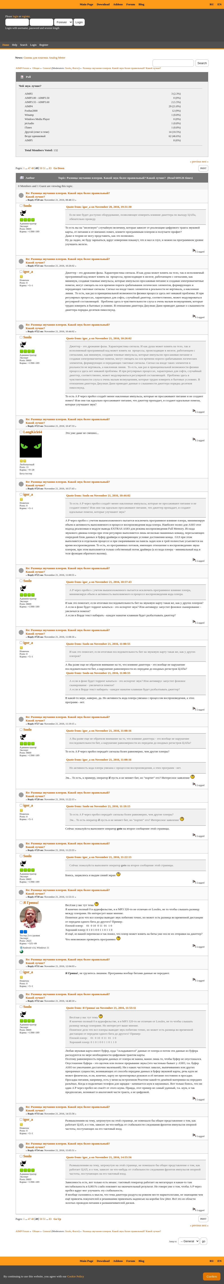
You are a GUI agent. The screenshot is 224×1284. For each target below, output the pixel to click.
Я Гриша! (31, 902)
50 (41, 168)
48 (32, 168)
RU (212, 4)
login (15, 16)
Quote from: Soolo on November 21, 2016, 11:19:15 (98, 806)
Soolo (68, 68)
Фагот (75, 68)
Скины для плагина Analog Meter (44, 57)
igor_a (28, 271)
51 (44, 168)
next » (205, 161)
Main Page (86, 4)
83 (50, 168)
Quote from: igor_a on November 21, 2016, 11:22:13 (98, 857)
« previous (195, 161)
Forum (130, 4)
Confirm (212, 1276)
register (25, 16)
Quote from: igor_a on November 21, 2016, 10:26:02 (98, 338)
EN (219, 4)
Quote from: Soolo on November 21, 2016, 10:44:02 (98, 495)
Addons (118, 4)
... (26, 168)
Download (103, 4)
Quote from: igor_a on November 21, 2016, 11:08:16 (98, 730)
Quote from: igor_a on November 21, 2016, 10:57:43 (98, 582)
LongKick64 (32, 432)
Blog (141, 4)
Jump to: (173, 1241)
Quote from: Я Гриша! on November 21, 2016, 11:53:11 (101, 1007)
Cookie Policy (75, 1276)
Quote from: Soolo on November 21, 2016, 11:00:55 (98, 643)
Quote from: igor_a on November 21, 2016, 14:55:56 (98, 1157)
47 (29, 168)
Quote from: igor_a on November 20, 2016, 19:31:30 (98, 206)
